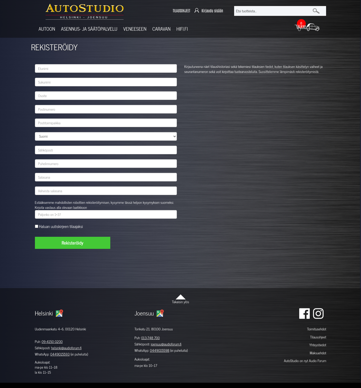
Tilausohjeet (318, 337)
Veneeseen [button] (134, 29)
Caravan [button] (161, 29)
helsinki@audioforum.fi (66, 348)
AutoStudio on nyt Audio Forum (305, 361)
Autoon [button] (47, 29)
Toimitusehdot (316, 329)
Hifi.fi (182, 29)
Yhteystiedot (317, 345)
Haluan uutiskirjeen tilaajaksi (61, 226)
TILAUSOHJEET (181, 10)
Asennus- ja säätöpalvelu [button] (89, 29)
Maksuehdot (318, 353)
